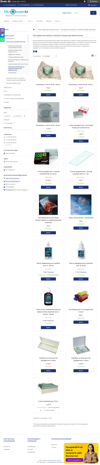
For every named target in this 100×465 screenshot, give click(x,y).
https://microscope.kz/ (12, 178)
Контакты (40, 21)
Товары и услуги (17, 21)
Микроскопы (10, 38)
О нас (29, 21)
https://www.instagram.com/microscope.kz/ (26, 190)
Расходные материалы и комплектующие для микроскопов (16, 68)
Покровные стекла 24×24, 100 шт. (48, 125)
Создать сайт (15, 1)
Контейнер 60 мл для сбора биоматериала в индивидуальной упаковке (48, 220)
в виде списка (95, 56)
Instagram (7, 449)
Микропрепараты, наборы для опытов (18, 60)
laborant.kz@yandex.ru (13, 181)
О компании (31, 446)
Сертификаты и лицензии (12, 95)
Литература (12, 72)
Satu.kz (59, 460)
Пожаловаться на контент (55, 462)
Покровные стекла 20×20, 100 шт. (81, 84)
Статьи (57, 21)
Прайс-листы (8, 87)
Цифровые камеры (14, 54)
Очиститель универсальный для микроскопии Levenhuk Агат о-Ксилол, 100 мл (48, 311)
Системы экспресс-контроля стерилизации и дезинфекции (16, 79)
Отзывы (6, 102)
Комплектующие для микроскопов (15, 51)
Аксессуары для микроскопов (48, 29)
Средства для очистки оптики (18, 64)
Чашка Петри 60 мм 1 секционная (81, 218)
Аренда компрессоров (13, 83)
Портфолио (31, 452)
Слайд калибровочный (15, 57)
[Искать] (93, 13)
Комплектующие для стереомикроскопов (15, 46)
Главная (6, 21)
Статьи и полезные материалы (14, 98)
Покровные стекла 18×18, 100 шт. (48, 84)
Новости (49, 21)
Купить (48, 95)
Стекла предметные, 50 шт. (48, 401)
